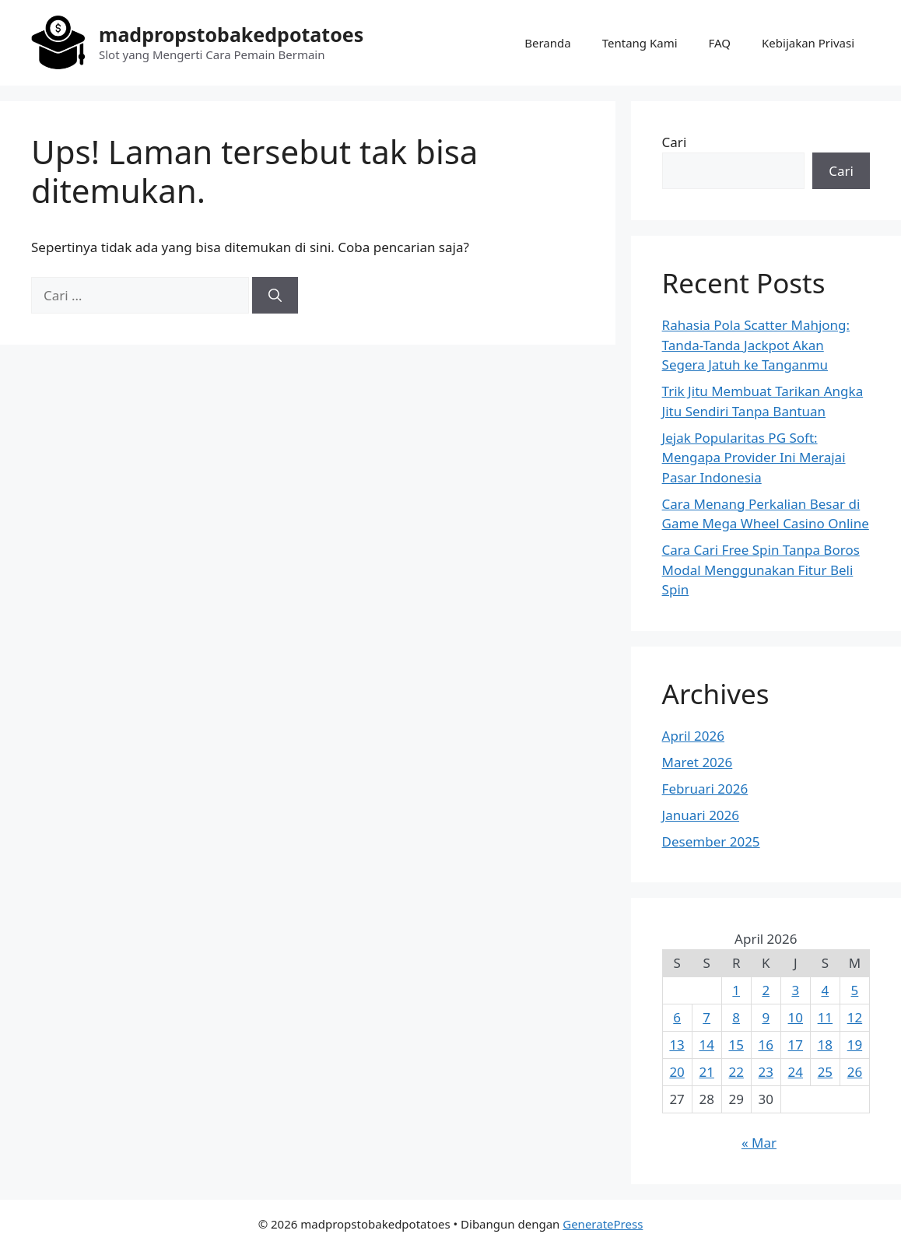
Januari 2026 (700, 815)
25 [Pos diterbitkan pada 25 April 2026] (825, 1072)
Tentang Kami (640, 43)
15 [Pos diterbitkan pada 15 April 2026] (735, 1044)
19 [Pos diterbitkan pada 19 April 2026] (854, 1044)
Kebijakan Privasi (808, 43)
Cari (674, 142)
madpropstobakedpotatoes (231, 34)
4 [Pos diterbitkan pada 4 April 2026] (825, 990)
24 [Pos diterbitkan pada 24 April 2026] (795, 1072)
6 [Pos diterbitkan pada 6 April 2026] (677, 1017)
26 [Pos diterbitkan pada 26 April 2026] (854, 1072)
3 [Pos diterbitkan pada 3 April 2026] (795, 990)
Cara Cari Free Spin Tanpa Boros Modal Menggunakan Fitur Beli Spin (761, 569)
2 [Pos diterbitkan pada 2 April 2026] (766, 990)
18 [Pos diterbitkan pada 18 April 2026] (825, 1044)
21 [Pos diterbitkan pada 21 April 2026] (706, 1072)
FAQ (720, 43)
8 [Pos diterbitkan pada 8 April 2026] (736, 1017)
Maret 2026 (697, 762)
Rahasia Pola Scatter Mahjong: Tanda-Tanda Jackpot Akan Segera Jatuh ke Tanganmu (756, 344)
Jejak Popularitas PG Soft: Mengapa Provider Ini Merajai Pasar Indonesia (754, 457)
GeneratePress (603, 1224)
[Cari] (275, 295)
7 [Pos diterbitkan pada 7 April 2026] (706, 1017)
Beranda (547, 43)
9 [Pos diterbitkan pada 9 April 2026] (766, 1017)
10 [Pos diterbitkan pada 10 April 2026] (795, 1017)
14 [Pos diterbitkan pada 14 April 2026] (706, 1044)
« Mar (759, 1143)
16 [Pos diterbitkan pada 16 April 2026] (766, 1044)
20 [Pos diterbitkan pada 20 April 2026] (676, 1072)
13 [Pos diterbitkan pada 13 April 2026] (676, 1044)
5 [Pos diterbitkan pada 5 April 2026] (855, 990)
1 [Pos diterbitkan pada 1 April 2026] (736, 990)
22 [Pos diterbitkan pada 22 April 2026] (735, 1072)
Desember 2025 (711, 841)
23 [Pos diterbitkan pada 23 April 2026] (766, 1072)
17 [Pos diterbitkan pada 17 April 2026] (795, 1044)
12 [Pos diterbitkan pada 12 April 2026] (854, 1017)
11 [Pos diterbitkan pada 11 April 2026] (825, 1017)
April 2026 (693, 736)
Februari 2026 (705, 789)
